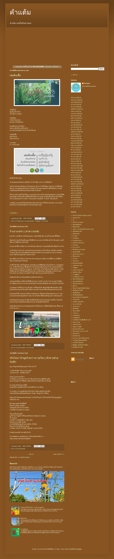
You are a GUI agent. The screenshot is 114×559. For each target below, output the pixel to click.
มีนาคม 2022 (75, 150)
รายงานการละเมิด (77, 352)
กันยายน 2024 (75, 97)
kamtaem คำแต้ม (78, 347)
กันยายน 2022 (75, 136)
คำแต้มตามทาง (20, 221)
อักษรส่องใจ (76, 333)
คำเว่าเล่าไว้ (76, 247)
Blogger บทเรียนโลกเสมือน (80, 345)
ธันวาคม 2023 (75, 107)
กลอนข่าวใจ (76, 218)
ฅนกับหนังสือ (76, 252)
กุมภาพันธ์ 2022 (75, 152)
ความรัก (75, 236)
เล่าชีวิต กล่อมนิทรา (78, 301)
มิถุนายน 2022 (75, 143)
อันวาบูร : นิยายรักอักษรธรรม (81, 338)
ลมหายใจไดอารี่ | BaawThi (80, 297)
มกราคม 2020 (75, 202)
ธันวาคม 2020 (75, 181)
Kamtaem (87, 83)
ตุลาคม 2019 (74, 206)
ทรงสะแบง (76, 261)
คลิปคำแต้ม (76, 233)
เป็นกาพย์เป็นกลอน (78, 279)
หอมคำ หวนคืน (77, 327)
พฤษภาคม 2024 (75, 100)
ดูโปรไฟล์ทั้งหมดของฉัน (89, 86)
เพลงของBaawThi (78, 281)
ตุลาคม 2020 (74, 186)
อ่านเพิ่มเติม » (14, 213)
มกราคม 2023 (75, 127)
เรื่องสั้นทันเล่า (77, 292)
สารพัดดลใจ (76, 317)
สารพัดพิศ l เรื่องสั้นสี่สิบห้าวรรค (82, 320)
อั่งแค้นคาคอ (76, 336)
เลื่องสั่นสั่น (76, 308)
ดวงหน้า (75, 258)
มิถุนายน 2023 (75, 116)
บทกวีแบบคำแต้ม (78, 270)
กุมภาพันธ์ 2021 (75, 177)
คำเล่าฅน (75, 245)
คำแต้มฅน (76, 238)
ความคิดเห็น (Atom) (24, 457)
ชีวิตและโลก (76, 256)
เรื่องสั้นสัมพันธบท (78, 295)
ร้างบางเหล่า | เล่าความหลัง (24, 231)
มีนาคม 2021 (75, 175)
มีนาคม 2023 (75, 122)
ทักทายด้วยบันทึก (29, 221)
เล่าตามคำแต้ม (30, 347)
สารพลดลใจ (76, 315)
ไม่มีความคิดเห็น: (27, 218)
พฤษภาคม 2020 (75, 193)
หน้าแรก (31, 454)
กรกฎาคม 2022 (75, 141)
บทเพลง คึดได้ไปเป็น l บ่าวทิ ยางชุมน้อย (32, 507)
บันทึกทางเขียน (77, 272)
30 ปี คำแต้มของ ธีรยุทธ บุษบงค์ (82, 215)
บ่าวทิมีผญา (38, 221)
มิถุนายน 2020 (75, 190)
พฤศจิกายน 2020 (76, 184)
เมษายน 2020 (75, 195)
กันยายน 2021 (75, 161)
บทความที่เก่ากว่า (58, 454)
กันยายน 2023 (75, 111)
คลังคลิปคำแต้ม (77, 231)
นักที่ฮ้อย (75, 267)
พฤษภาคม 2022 (75, 145)
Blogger (79, 549)
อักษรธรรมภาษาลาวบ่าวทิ (80, 331)
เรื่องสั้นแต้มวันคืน (78, 290)
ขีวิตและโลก (76, 227)
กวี (73, 220)
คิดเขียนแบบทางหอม (79, 249)
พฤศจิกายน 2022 (76, 131)
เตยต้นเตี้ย (15, 75)
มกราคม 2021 (75, 179)
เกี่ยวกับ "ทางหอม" (78, 222)
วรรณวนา (75, 313)
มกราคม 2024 (75, 104)
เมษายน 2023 (75, 120)
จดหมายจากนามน (78, 254)
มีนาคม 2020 (75, 197)
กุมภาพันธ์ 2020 (75, 200)
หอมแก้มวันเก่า (77, 324)
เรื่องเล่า (75, 286)
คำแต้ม (20, 12)
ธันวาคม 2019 (75, 204)
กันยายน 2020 (75, 188)
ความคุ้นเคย (24, 529)
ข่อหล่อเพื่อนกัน (77, 224)
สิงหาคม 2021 (75, 163)
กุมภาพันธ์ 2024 (75, 102)
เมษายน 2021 (75, 172)
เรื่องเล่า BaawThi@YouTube (81, 288)
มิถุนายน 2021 (75, 168)
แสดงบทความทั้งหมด (52, 66)
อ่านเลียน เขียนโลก (78, 342)
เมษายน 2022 (75, 147)
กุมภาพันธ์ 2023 (75, 125)
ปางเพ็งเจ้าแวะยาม (78, 277)
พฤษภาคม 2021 (75, 170)
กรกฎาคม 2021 (75, 166)
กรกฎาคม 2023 (75, 113)
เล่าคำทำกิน (76, 299)
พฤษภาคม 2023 (75, 118)
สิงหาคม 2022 (75, 138)
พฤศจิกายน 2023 (76, 109)
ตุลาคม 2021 (74, 159)
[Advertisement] (57, 44)
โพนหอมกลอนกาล (78, 283)
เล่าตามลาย (76, 306)
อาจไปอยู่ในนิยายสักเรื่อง (80, 340)
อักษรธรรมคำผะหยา (78, 329)
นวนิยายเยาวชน (77, 265)
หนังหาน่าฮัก (76, 322)
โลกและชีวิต (44, 221)
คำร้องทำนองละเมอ (78, 242)
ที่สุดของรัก (13, 463)
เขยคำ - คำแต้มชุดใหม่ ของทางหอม (83, 229)
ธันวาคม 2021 (75, 156)
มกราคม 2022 (75, 154)
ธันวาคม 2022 (75, 129)
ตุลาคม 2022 (74, 134)
